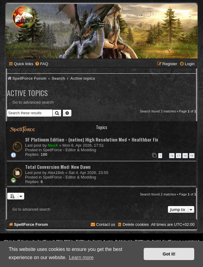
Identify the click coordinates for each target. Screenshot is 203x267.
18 (185, 156)
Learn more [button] (81, 257)
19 (191, 156)
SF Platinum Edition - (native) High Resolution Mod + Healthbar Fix (91, 139)
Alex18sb (56, 172)
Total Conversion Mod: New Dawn (57, 166)
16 (171, 156)
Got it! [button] (169, 254)
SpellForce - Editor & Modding (69, 150)
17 (178, 156)
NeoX (53, 145)
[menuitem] (41, 63)
